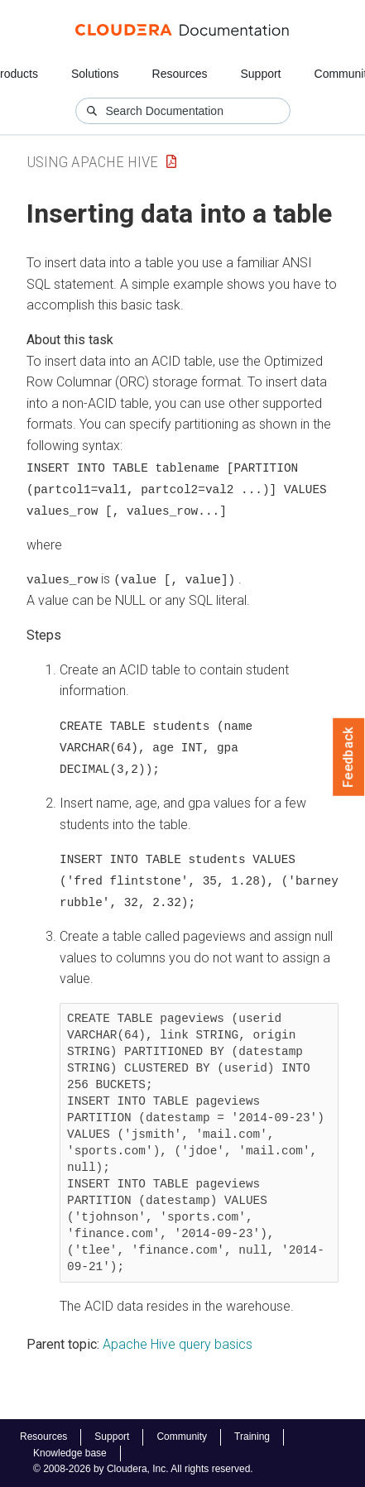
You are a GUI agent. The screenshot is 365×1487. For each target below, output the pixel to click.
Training (252, 1436)
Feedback (349, 757)
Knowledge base (70, 1453)
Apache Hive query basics (177, 1340)
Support (260, 73)
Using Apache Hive (92, 161)
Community (181, 1436)
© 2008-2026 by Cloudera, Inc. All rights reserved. (143, 1469)
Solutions (95, 73)
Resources (180, 73)
